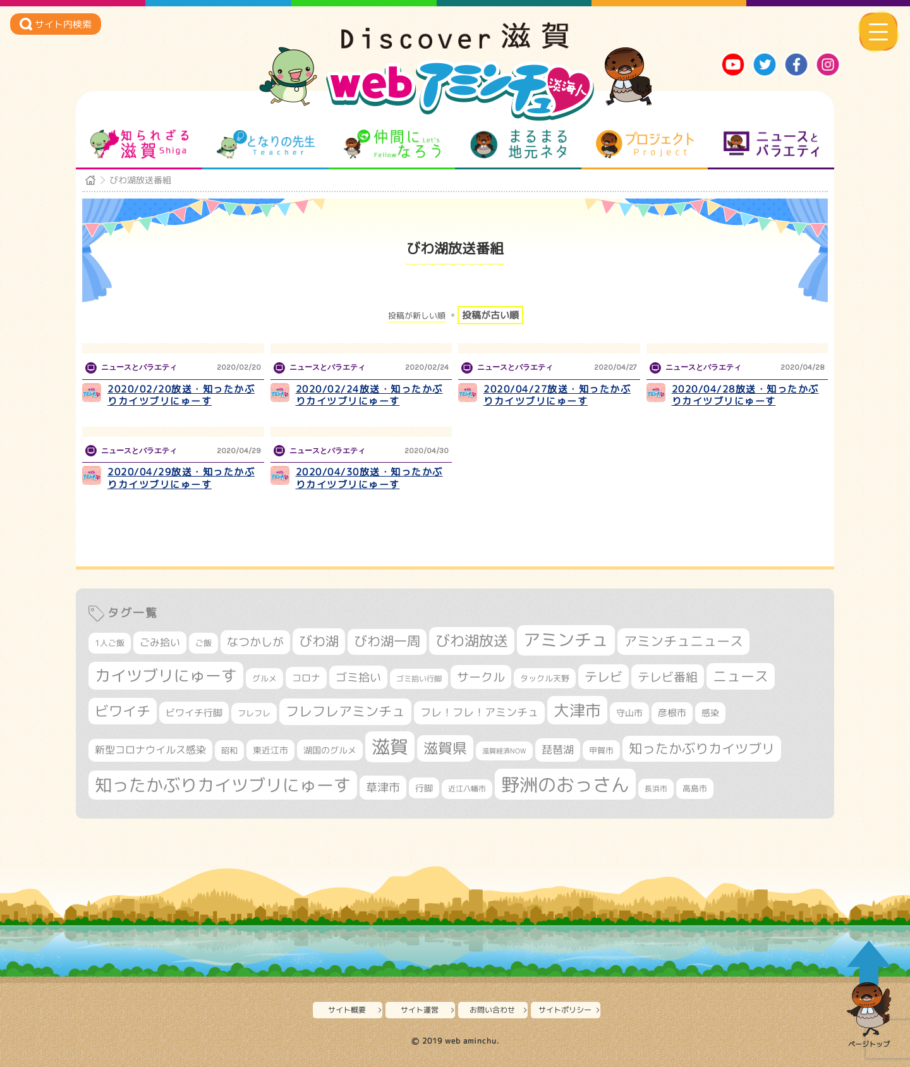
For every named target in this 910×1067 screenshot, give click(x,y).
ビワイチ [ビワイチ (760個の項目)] (122, 711)
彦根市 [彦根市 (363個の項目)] (672, 712)
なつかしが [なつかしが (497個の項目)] (255, 642)
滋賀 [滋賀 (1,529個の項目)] (390, 746)
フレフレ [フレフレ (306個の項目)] (254, 713)
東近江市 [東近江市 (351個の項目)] (270, 750)
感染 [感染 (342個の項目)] (710, 713)
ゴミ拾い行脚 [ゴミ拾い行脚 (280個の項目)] (419, 678)
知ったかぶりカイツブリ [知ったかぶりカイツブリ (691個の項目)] (702, 748)
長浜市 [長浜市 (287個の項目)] (656, 788)
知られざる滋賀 (139, 144)
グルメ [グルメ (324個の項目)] (264, 678)
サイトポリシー (565, 1009)
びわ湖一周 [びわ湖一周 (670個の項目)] (387, 641)
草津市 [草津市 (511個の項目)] (383, 787)
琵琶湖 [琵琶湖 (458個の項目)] (558, 749)
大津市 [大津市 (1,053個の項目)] (577, 710)
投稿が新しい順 (417, 315)
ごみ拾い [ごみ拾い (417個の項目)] (160, 642)
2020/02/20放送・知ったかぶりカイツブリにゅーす (181, 395)
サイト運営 (420, 1009)
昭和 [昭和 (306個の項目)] (229, 750)
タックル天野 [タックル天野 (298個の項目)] (544, 678)
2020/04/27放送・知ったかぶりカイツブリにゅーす (557, 395)
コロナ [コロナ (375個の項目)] (306, 678)
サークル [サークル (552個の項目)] (481, 677)
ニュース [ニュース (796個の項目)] (740, 676)
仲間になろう (392, 144)
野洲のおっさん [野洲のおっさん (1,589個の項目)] (565, 784)
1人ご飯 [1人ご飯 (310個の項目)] (109, 643)
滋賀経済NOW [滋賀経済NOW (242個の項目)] (504, 751)
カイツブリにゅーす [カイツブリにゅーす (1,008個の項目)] (166, 675)
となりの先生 (266, 144)
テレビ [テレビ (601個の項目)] (603, 676)
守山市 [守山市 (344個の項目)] (629, 713)
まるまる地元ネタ (518, 144)
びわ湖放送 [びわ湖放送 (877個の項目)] (471, 640)
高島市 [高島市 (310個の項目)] (694, 788)
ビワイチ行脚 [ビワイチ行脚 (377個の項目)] (194, 712)
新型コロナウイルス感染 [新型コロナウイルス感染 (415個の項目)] (150, 750)
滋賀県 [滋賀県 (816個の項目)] (445, 748)
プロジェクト (645, 144)
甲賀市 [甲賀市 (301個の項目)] (601, 750)
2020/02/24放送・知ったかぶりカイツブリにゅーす (369, 395)
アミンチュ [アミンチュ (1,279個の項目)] (566, 640)
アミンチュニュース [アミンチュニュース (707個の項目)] (683, 640)
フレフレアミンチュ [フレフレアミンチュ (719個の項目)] (345, 711)
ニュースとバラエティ (771, 144)
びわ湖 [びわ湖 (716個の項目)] (319, 640)
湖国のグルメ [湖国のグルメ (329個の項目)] (329, 750)
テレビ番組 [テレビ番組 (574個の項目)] (668, 676)
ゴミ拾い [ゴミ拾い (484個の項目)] (358, 677)
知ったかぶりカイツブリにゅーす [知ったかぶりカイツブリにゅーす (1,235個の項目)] (223, 785)
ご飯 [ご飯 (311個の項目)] (203, 643)
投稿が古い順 (490, 315)
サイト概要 (347, 1009)
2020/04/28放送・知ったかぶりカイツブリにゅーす (745, 395)
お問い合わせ (492, 1009)
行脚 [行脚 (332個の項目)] (424, 788)
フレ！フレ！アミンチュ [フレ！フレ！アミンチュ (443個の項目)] (479, 712)
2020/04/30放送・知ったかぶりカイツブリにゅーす (369, 478)
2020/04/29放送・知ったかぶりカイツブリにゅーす (181, 478)
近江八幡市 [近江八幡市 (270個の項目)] (467, 789)
